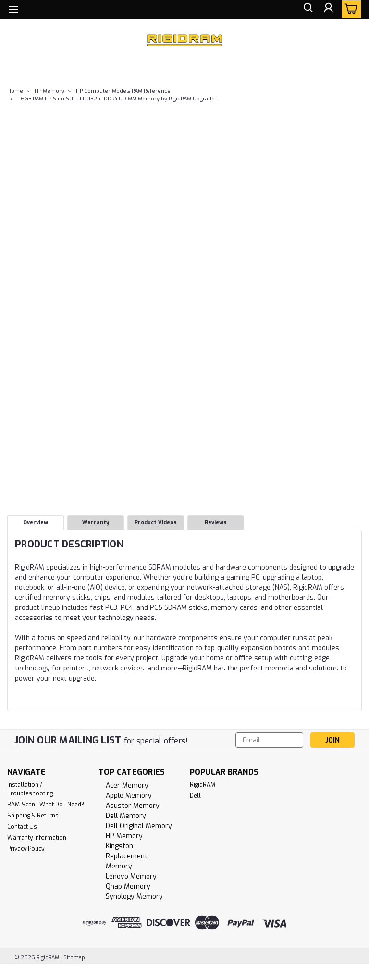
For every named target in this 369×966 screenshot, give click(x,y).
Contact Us (22, 826)
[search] (306, 10)
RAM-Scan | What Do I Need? (45, 804)
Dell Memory (126, 815)
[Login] (327, 10)
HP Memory (49, 91)
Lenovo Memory (131, 876)
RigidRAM (202, 785)
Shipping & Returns (33, 815)
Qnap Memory (128, 886)
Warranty (95, 522)
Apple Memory (129, 795)
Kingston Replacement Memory (127, 856)
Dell (195, 796)
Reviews (216, 522)
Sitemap (74, 957)
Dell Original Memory (139, 825)
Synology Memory (134, 896)
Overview (35, 522)
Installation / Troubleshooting (30, 789)
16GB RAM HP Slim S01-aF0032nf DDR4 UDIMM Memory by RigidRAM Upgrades (118, 98)
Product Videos (156, 522)
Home (15, 91)
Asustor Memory (133, 805)
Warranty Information (36, 838)
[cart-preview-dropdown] (349, 9)
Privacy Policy (25, 849)
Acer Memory (127, 785)
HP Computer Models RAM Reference (123, 91)
